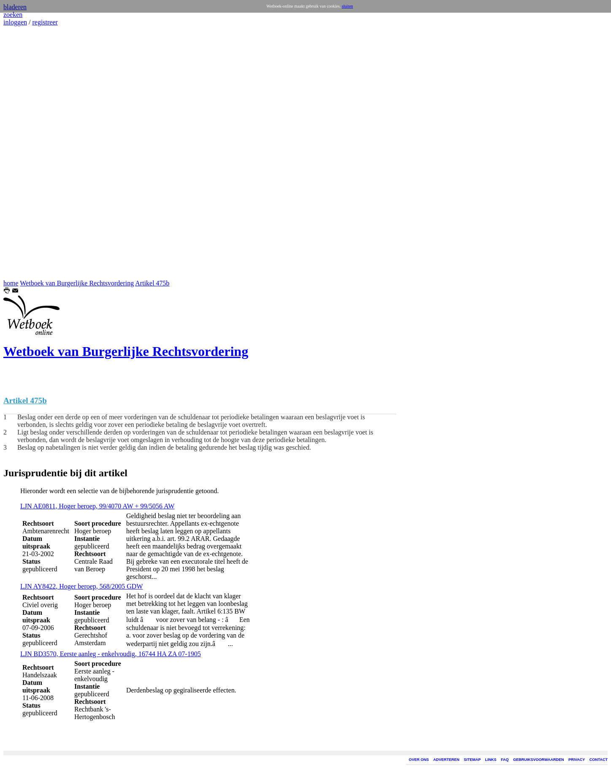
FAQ (505, 760)
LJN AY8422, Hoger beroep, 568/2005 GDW (81, 586)
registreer (44, 22)
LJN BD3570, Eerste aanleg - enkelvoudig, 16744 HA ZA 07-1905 (110, 653)
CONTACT (598, 760)
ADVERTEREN (446, 760)
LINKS (491, 760)
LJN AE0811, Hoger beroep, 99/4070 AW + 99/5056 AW (97, 506)
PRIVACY (576, 760)
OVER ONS (419, 760)
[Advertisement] (28, 153)
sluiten (347, 6)
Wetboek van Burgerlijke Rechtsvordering (77, 283)
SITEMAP (472, 760)
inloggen (15, 22)
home (11, 283)
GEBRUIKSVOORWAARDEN (538, 760)
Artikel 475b (152, 283)
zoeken (12, 14)
